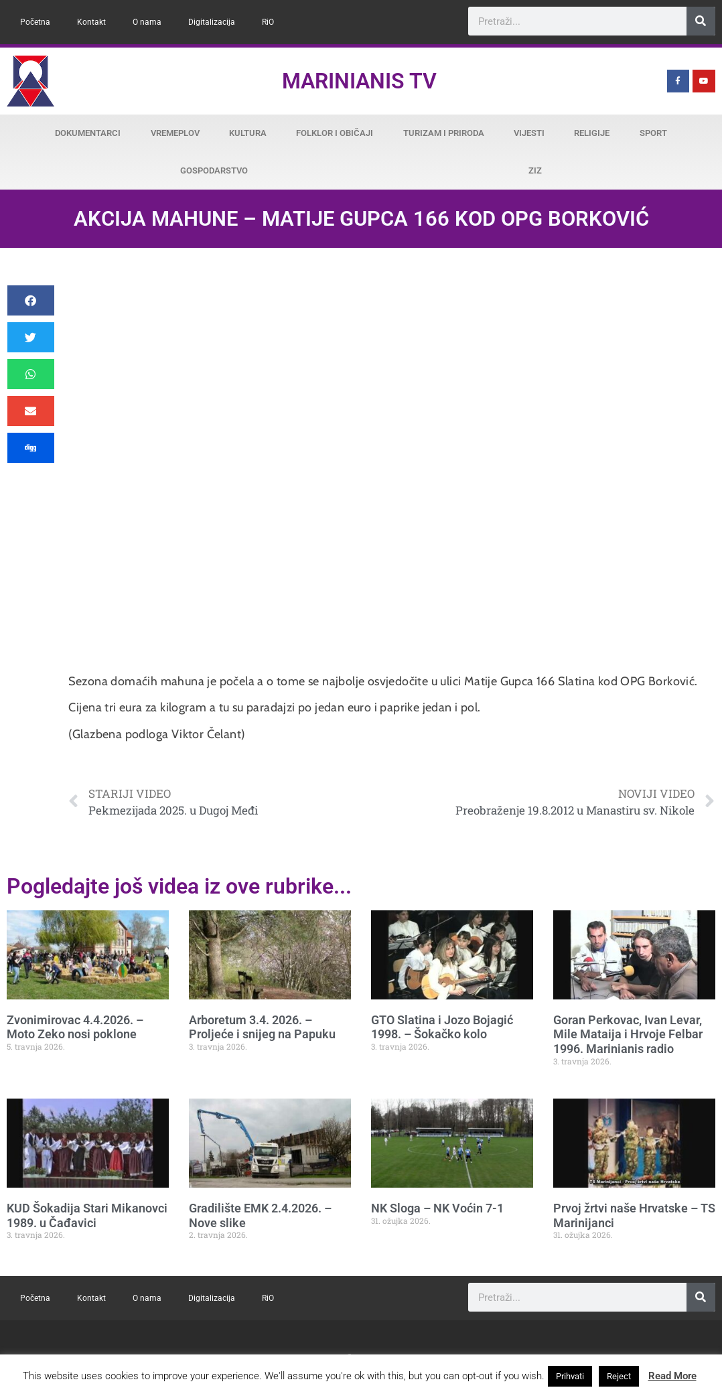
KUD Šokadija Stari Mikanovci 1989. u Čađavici (87, 1215)
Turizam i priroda (443, 133)
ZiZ (535, 170)
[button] (30, 300)
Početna (35, 22)
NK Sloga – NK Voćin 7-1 (437, 1208)
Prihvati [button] (570, 1376)
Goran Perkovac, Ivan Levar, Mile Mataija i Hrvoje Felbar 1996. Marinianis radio (628, 1034)
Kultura (248, 133)
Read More (672, 1376)
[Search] (701, 21)
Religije (591, 133)
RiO (268, 22)
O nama (147, 22)
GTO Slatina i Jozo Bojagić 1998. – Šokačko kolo (442, 1027)
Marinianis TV (359, 81)
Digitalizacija (211, 22)
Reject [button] (619, 1376)
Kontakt (91, 22)
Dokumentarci (88, 133)
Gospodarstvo (214, 170)
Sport (653, 133)
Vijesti (529, 133)
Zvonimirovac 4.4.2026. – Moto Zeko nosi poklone (75, 1027)
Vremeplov (175, 133)
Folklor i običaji (334, 133)
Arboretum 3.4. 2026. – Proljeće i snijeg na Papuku (262, 1027)
